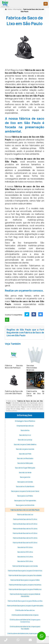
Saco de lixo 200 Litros (25, 552)
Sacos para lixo (25, 477)
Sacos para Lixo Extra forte (25, 505)
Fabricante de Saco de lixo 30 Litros (25, 528)
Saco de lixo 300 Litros (25, 561)
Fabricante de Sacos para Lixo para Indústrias (25, 585)
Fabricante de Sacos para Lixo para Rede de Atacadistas (25, 595)
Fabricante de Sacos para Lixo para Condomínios (25, 571)
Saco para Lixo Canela (25, 482)
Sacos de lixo (25, 430)
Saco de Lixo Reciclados (25, 458)
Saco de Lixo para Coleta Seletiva (25, 444)
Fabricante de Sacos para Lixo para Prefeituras (25, 589)
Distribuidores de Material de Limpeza (25, 615)
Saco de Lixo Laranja (25, 440)
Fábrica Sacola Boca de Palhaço (14, 366)
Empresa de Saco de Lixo (25, 426)
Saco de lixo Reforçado (25, 463)
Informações (24, 415)
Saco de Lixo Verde (25, 472)
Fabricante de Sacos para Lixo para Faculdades (25, 575)
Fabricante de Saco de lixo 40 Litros (25, 533)
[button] (46, 4)
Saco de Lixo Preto (25, 454)
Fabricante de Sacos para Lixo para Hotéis (25, 580)
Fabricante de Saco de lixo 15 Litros (35, 393)
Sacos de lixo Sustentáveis (25, 486)
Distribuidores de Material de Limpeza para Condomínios (25, 621)
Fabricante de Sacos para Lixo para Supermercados (25, 606)
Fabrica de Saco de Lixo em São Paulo (14, 392)
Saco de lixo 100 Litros (25, 547)
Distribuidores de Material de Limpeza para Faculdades (25, 627)
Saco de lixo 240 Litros (25, 557)
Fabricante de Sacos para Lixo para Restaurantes (25, 601)
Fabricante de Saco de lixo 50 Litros (25, 538)
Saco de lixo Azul (25, 435)
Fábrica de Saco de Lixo (25, 514)
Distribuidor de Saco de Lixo (25, 610)
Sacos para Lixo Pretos (25, 496)
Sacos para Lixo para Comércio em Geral (25, 491)
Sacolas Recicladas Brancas (32, 367)
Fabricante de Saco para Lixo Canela (25, 566)
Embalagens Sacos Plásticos (25, 421)
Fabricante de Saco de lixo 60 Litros (25, 543)
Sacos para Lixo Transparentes (25, 500)
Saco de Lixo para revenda (25, 449)
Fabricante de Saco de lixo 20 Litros (25, 524)
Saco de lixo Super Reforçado (25, 468)
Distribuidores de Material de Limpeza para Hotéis (25, 633)
